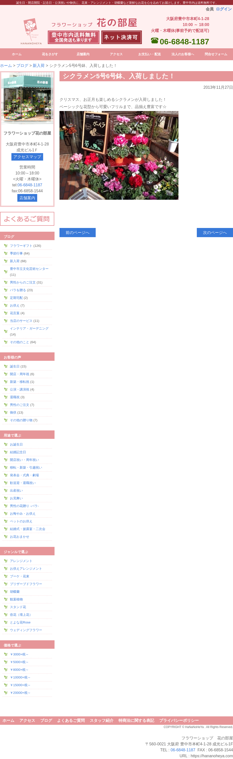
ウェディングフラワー (26, 630)
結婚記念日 (18, 452)
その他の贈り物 (21, 420)
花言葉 (15, 313)
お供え (15, 305)
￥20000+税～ (20, 693)
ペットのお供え (21, 521)
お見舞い (16, 498)
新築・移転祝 (19, 382)
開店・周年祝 (19, 374)
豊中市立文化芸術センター (29, 269)
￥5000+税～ (19, 662)
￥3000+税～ (19, 654)
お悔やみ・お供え (23, 513)
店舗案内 (27, 198)
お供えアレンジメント (26, 568)
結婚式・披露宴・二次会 (27, 529)
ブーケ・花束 (19, 576)
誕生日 (15, 366)
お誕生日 (16, 444)
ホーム (6, 65)
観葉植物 (16, 599)
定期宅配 (16, 298)
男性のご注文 (19, 405)
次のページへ (215, 232)
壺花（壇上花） (21, 615)
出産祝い (16, 490)
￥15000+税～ (20, 685)
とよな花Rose (20, 622)
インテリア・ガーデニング (29, 328)
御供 (13, 412)
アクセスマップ (27, 157)
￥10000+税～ (20, 677)
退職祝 (15, 397)
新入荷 (39, 65)
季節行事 (16, 253)
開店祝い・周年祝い (24, 460)
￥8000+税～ (19, 670)
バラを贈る (18, 290)
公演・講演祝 (19, 389)
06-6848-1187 (184, 41)
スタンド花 (18, 607)
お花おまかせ (19, 536)
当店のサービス (21, 321)
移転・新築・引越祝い (26, 467)
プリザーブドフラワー (26, 584)
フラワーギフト (21, 246)
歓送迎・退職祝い (23, 483)
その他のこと (19, 342)
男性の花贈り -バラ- (24, 506)
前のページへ (77, 232)
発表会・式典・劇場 (24, 475)
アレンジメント (21, 561)
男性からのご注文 (23, 282)
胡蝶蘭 (15, 591)
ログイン (224, 9)
